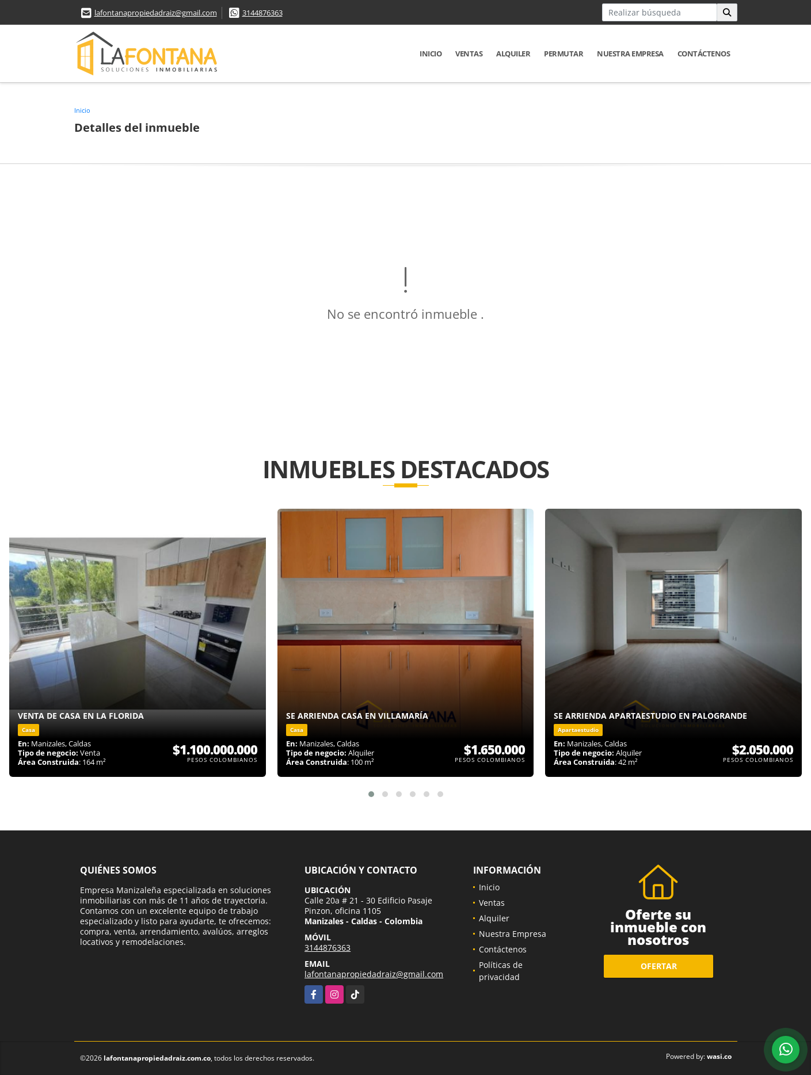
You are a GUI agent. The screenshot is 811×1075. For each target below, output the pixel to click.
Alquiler (513, 53)
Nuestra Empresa (630, 53)
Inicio (430, 53)
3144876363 (262, 12)
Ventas (468, 53)
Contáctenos (703, 53)
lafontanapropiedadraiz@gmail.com (155, 12)
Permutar (563, 53)
